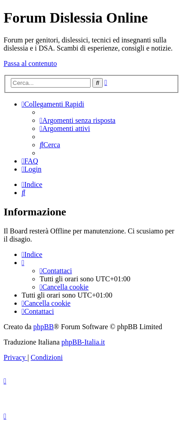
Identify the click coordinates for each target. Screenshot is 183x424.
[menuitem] (77, 120)
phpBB (43, 327)
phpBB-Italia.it (83, 342)
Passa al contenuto (30, 63)
